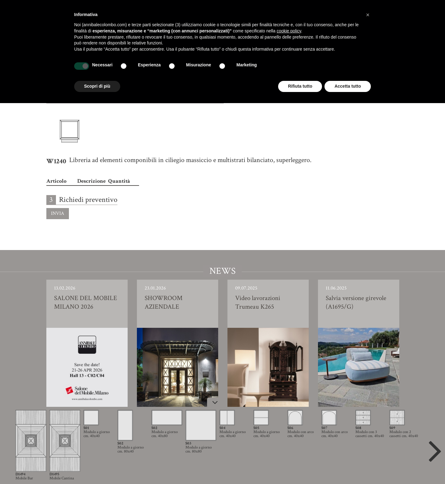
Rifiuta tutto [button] (300, 86)
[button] (368, 15)
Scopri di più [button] (97, 86)
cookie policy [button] (289, 30)
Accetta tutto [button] (347, 86)
